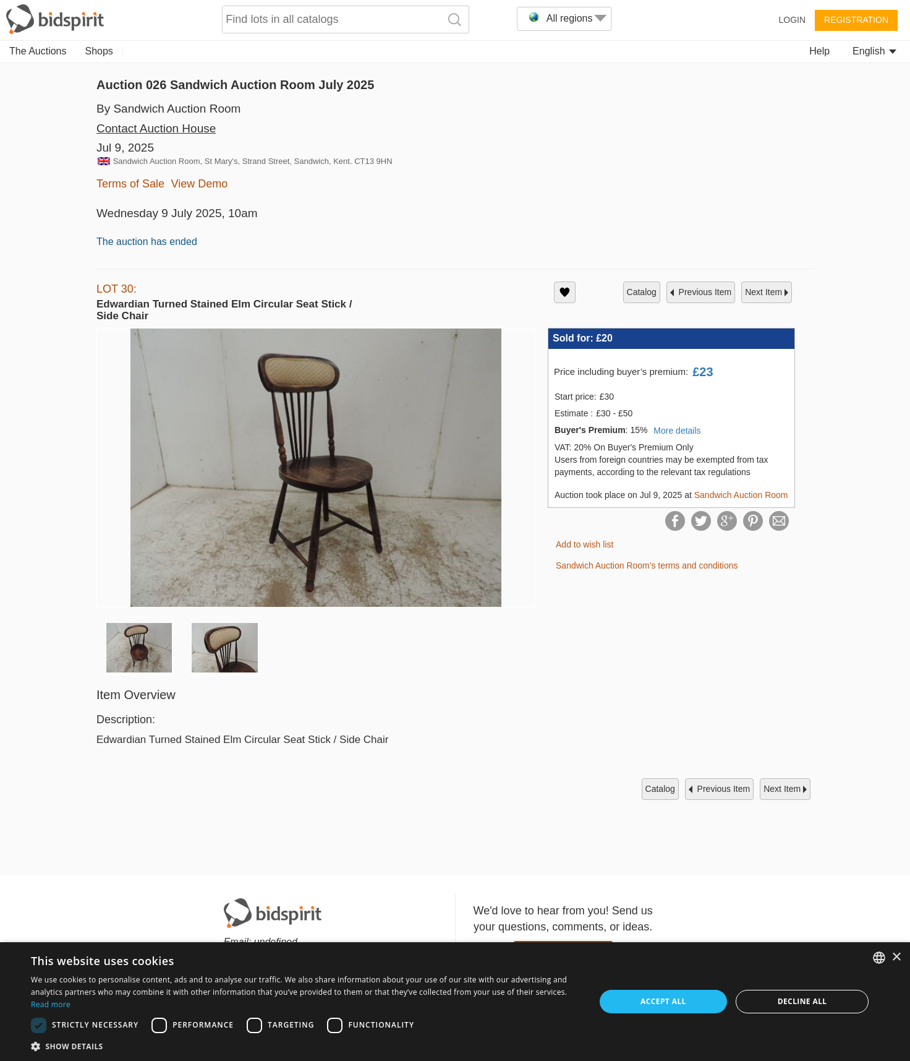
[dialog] (455, 1001)
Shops (99, 51)
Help (819, 51)
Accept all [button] (663, 1001)
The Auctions (38, 51)
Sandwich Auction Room (741, 495)
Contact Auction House (156, 128)
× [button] (896, 957)
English (874, 51)
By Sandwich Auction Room (168, 108)
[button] (304, 1046)
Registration (856, 20)
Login (792, 20)
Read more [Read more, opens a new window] (50, 1004)
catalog (642, 292)
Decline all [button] (802, 1001)
